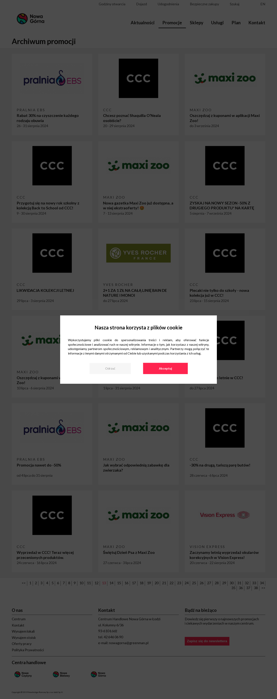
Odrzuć (110, 368)
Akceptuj (165, 368)
